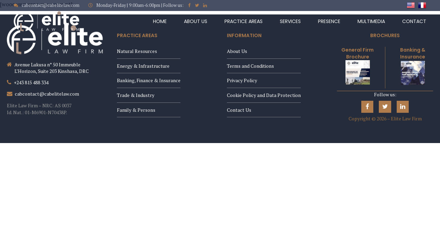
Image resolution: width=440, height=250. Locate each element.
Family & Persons (136, 110)
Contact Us (239, 110)
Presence (329, 21)
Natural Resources (137, 51)
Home (160, 21)
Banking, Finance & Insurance (148, 80)
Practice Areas (243, 21)
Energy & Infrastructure (143, 66)
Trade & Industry (135, 95)
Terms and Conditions (250, 66)
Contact (414, 21)
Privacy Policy (242, 80)
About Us (195, 21)
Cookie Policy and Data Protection (264, 95)
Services (290, 21)
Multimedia (371, 21)
